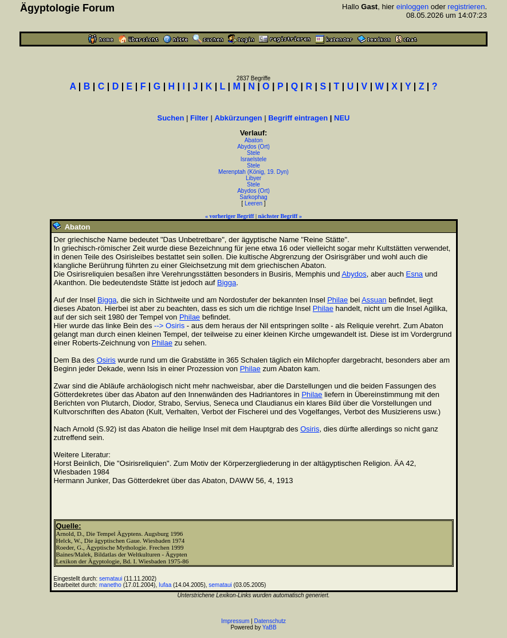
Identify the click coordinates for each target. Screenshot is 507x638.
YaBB (269, 627)
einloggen (412, 6)
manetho (110, 585)
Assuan (373, 299)
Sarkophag (253, 197)
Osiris (106, 360)
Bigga (226, 282)
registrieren (466, 6)
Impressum (235, 621)
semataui (111, 578)
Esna (414, 274)
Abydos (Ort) (253, 146)
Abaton (254, 140)
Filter (199, 118)
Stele (253, 153)
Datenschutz (270, 621)
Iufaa (165, 585)
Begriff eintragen (298, 118)
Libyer (253, 178)
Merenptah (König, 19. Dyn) (253, 172)
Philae (337, 299)
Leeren (253, 203)
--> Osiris (169, 325)
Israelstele (254, 159)
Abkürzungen (238, 118)
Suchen (171, 118)
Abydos (353, 274)
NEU (341, 118)
